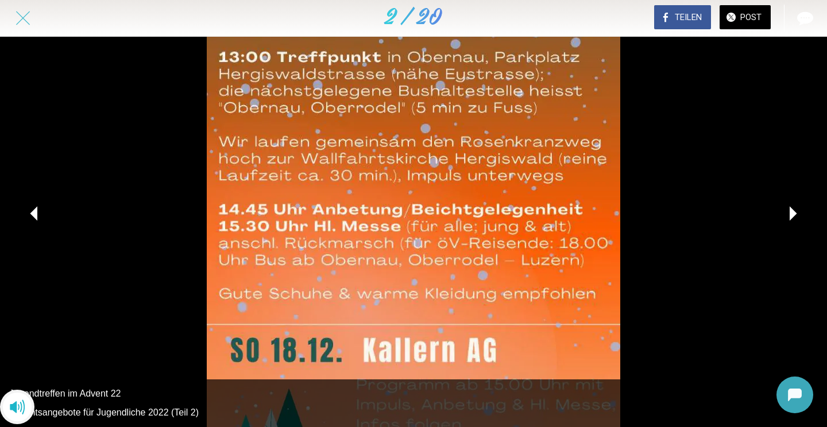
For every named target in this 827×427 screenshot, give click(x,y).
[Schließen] (23, 18)
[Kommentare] (804, 18)
